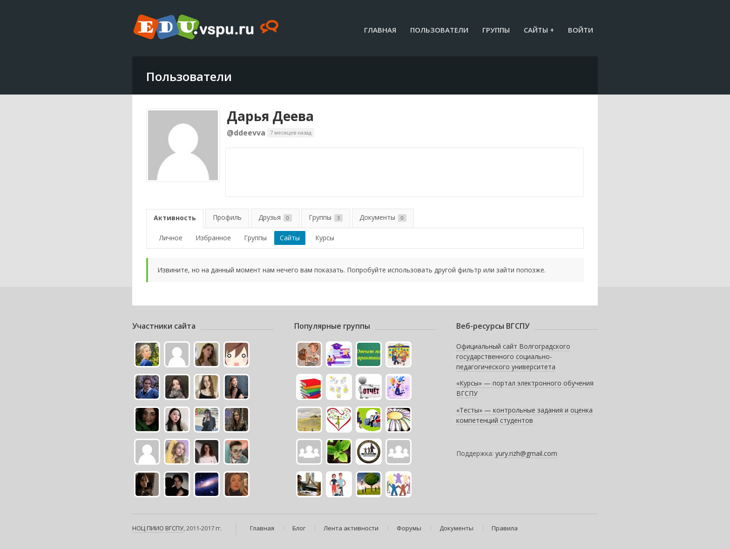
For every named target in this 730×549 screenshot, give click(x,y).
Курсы (324, 237)
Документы (382, 217)
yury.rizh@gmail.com (526, 453)
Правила (505, 528)
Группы (496, 30)
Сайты (290, 237)
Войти (580, 30)
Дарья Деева (270, 116)
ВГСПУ (174, 528)
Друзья (275, 217)
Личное (170, 237)
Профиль (227, 217)
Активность (175, 217)
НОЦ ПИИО (148, 528)
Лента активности (351, 528)
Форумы (409, 528)
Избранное (213, 237)
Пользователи (439, 30)
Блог (298, 528)
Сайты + (539, 30)
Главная (380, 30)
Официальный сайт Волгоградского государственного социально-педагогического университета (513, 356)
